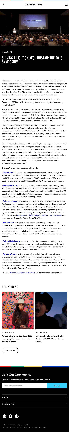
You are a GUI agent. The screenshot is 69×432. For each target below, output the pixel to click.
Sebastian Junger (10, 201)
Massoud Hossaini (11, 186)
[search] (3, 4)
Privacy (19, 427)
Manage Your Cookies (39, 427)
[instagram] (4, 416)
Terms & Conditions (9, 427)
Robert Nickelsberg (11, 241)
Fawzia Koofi (8, 223)
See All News (10, 350)
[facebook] (10, 416)
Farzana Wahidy (9, 254)
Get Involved (34, 404)
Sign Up (57, 386)
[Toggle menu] (66, 4)
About (34, 397)
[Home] (34, 4)
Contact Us (26, 427)
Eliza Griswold (9, 173)
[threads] (16, 416)
